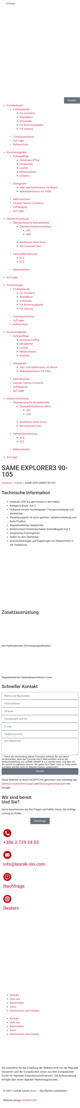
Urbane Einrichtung (18, 218)
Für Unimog (26, 128)
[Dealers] (7, 899)
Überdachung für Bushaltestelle (31, 222)
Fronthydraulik (15, 105)
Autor (13, 1006)
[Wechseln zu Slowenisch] (6, 12)
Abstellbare (26, 117)
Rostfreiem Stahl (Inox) (33, 242)
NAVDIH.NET (29, 1100)
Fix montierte (27, 113)
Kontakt (14, 995)
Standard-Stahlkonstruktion (35, 226)
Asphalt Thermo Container (28, 203)
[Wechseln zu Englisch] (12, 12)
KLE (22, 261)
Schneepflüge (21, 156)
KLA (22, 257)
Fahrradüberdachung (25, 254)
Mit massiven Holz (30, 246)
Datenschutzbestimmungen (18, 783)
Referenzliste (20, 144)
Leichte (24, 168)
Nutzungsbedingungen (52, 783)
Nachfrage (13, 886)
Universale (26, 121)
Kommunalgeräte (16, 152)
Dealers (11, 908)
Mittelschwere (28, 171)
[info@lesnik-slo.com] (7, 855)
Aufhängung (20, 207)
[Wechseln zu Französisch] (25, 12)
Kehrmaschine (21, 199)
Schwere (25, 175)
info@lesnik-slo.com (24, 864)
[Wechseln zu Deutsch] (18, 12)
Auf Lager (18, 140)
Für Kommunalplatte (31, 125)
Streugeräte (19, 183)
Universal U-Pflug (29, 160)
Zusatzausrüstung (23, 136)
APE (28, 234)
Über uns (15, 999)
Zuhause (7, 482)
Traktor (18, 482)
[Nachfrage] (7, 877)
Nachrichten (17, 1002)
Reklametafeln (21, 269)
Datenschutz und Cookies (24, 1010)
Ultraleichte (26, 164)
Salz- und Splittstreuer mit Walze (38, 187)
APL (28, 230)
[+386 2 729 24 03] (7, 833)
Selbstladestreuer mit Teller (35, 191)
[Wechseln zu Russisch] (31, 12)
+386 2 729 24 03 (21, 842)
